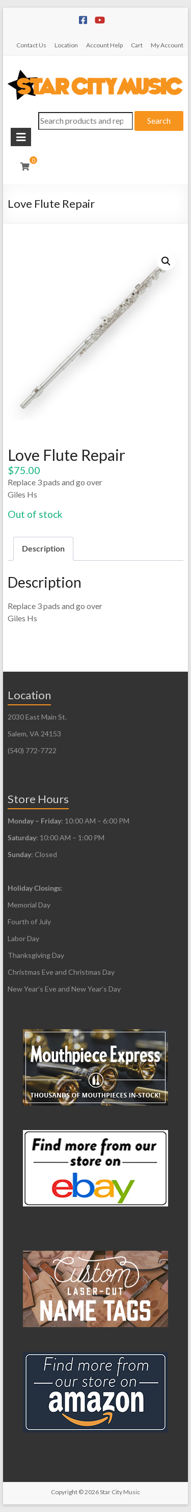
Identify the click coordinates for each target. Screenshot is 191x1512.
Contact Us (31, 45)
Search (159, 120)
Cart (137, 45)
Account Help (104, 45)
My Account (167, 45)
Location (66, 45)
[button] (166, 261)
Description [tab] (43, 548)
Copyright (64, 1492)
